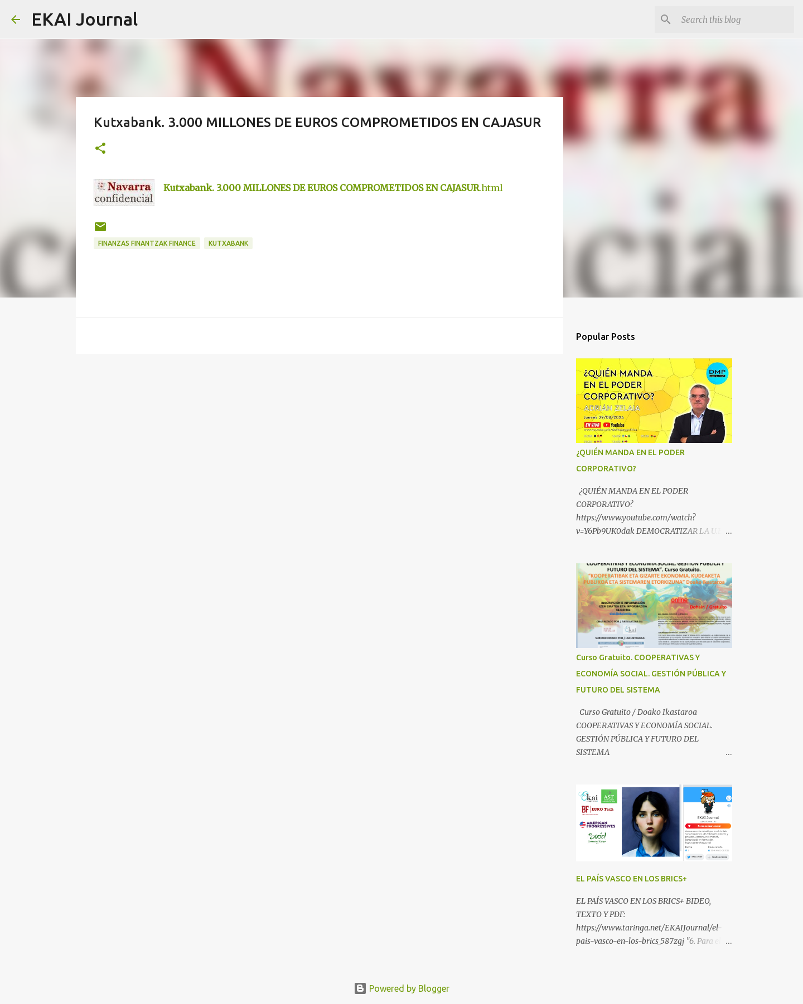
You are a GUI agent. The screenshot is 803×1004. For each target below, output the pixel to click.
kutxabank (228, 243)
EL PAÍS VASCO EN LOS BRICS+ (631, 878)
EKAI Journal (84, 19)
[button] (100, 149)
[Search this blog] (735, 19)
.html (333, 187)
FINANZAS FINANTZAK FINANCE (147, 243)
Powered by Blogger (401, 988)
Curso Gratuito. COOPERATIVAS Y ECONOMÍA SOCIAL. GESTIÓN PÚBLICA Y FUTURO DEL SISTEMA (651, 673)
